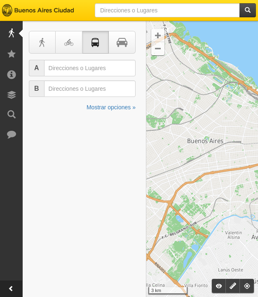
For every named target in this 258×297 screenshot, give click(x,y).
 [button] (158, 49)
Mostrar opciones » (111, 107)
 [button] (158, 35)
